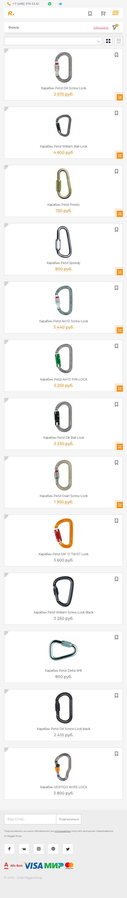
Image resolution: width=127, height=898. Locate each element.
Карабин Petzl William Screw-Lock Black (63, 612)
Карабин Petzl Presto (63, 205)
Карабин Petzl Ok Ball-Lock (63, 438)
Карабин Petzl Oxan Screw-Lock (64, 496)
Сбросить (100, 27)
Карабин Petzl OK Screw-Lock (63, 88)
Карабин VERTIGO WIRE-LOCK (63, 787)
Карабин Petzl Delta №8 (63, 671)
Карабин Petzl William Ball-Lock (63, 146)
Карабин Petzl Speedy (63, 263)
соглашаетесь (63, 830)
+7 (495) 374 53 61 (26, 4)
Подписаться (69, 819)
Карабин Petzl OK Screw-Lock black (63, 729)
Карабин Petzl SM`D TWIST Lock (63, 554)
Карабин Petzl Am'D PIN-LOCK (63, 379)
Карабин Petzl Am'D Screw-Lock (63, 321)
